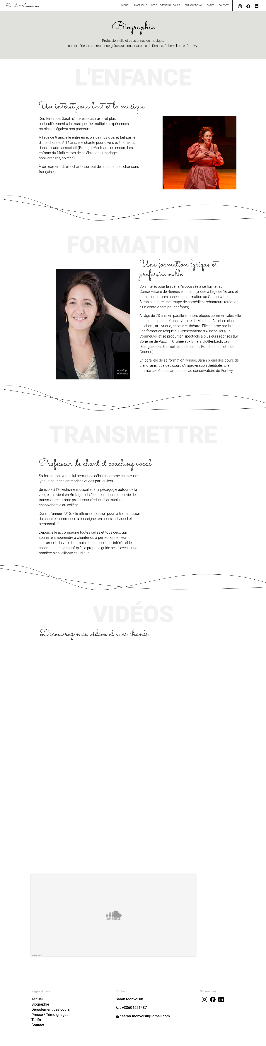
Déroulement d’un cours (165, 5)
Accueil (125, 5)
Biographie (140, 5)
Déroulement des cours (50, 1009)
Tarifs (210, 5)
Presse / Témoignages (49, 1014)
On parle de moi (193, 5)
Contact (224, 5)
